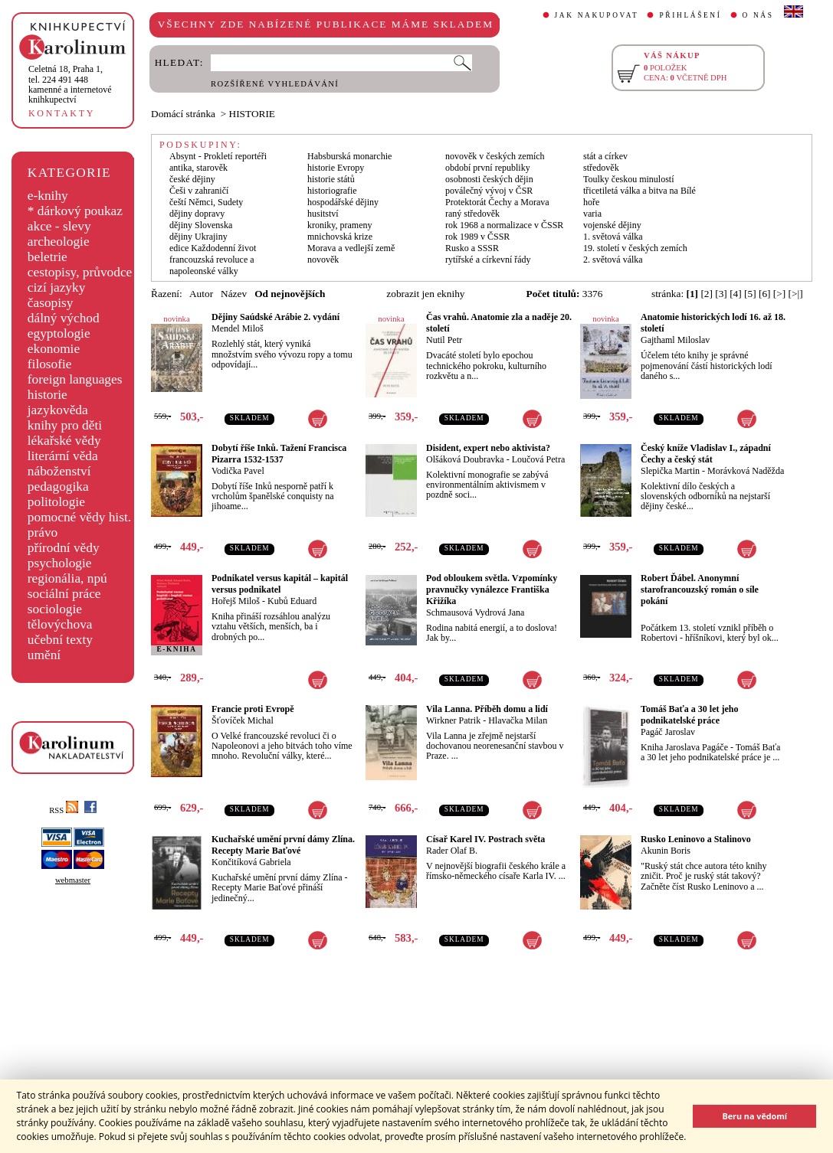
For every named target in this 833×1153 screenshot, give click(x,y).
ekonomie (54, 348)
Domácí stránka (183, 113)
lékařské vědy (64, 440)
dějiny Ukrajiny (198, 236)
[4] (736, 293)
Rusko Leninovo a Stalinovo (696, 839)
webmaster (72, 880)
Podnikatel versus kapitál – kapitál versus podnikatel (280, 584)
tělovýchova (60, 624)
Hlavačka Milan (517, 720)
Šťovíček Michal (243, 720)
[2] (706, 293)
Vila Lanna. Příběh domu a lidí (487, 709)
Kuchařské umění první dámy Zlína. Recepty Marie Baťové (283, 845)
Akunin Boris (665, 850)
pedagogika (58, 486)
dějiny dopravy (197, 213)
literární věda (63, 456)
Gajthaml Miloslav (675, 340)
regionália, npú (67, 578)
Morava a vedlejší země (351, 248)
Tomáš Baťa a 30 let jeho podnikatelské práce (689, 715)
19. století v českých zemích (635, 248)
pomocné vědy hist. (79, 517)
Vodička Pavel (238, 470)
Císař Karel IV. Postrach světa (485, 839)
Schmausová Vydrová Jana (475, 612)
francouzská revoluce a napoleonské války (211, 265)
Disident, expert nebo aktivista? (488, 448)
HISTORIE (252, 113)
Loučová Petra (539, 459)
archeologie (59, 241)
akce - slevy (59, 226)
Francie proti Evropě (253, 709)
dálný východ (64, 318)
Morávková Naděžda (745, 470)
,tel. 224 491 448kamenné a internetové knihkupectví (70, 84)
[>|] (796, 293)
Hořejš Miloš (236, 601)
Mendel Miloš (238, 328)
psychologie (60, 563)
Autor (201, 293)
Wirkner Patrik (453, 720)
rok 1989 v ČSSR (477, 236)
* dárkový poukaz (75, 211)
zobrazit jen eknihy (425, 293)
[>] (779, 293)
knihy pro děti (65, 425)
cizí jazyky (57, 287)
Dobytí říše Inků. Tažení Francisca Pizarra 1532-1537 (279, 454)
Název (234, 293)
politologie (56, 502)
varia (592, 213)
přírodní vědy (64, 548)
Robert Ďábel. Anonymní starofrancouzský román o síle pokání (700, 589)
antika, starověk (198, 167)
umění (44, 655)
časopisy (51, 303)
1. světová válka (613, 236)
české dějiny (192, 179)
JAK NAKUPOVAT (597, 15)
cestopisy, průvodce (80, 272)
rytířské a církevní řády (488, 259)
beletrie (47, 257)
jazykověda (58, 410)
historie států (331, 179)
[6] (765, 293)
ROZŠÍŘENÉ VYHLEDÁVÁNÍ (275, 84)
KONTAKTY (61, 113)
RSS (63, 810)
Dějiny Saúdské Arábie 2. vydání (275, 317)
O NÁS (758, 15)
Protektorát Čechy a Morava (497, 202)
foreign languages (75, 379)
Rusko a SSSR (472, 248)
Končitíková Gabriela (251, 862)
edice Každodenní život (212, 248)
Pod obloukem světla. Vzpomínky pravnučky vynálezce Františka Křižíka (491, 589)
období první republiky (487, 167)
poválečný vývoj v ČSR (489, 190)
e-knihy (48, 195)
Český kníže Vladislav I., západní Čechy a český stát (706, 454)
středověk (601, 167)
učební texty (60, 639)
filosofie (50, 364)
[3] (721, 293)
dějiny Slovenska (200, 225)
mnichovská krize (339, 236)
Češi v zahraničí (198, 190)
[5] (750, 293)
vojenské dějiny (612, 225)
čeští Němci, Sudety (206, 202)
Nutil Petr (444, 340)
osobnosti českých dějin (489, 179)
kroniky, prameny (339, 225)
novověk (323, 259)
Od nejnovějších (289, 293)
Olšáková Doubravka (465, 459)
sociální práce (64, 593)
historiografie (332, 190)
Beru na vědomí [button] (754, 1116)
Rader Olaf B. (451, 850)
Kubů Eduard (291, 601)
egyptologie (59, 333)
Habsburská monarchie (349, 156)
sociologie (55, 609)
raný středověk (472, 213)
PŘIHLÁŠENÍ (690, 15)
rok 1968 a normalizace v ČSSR (504, 225)
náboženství (59, 471)
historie (47, 394)
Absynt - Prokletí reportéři (218, 156)
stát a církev (605, 156)
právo (42, 532)
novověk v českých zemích (495, 156)
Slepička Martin (670, 470)
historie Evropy (335, 167)
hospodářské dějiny (343, 202)
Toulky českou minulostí (628, 179)
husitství (323, 213)
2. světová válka (613, 259)
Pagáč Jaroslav (668, 732)
